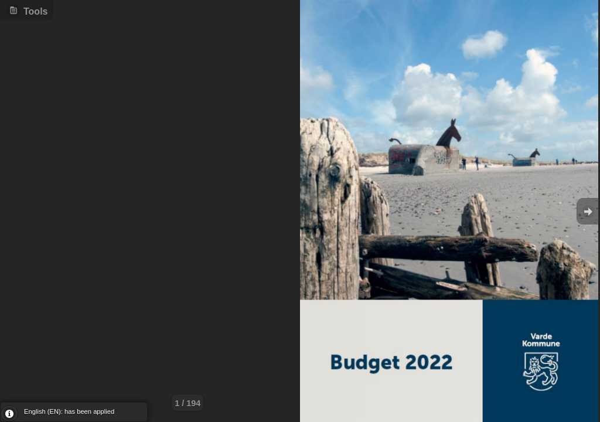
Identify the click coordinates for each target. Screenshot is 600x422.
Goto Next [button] (588, 211)
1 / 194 (187, 403)
